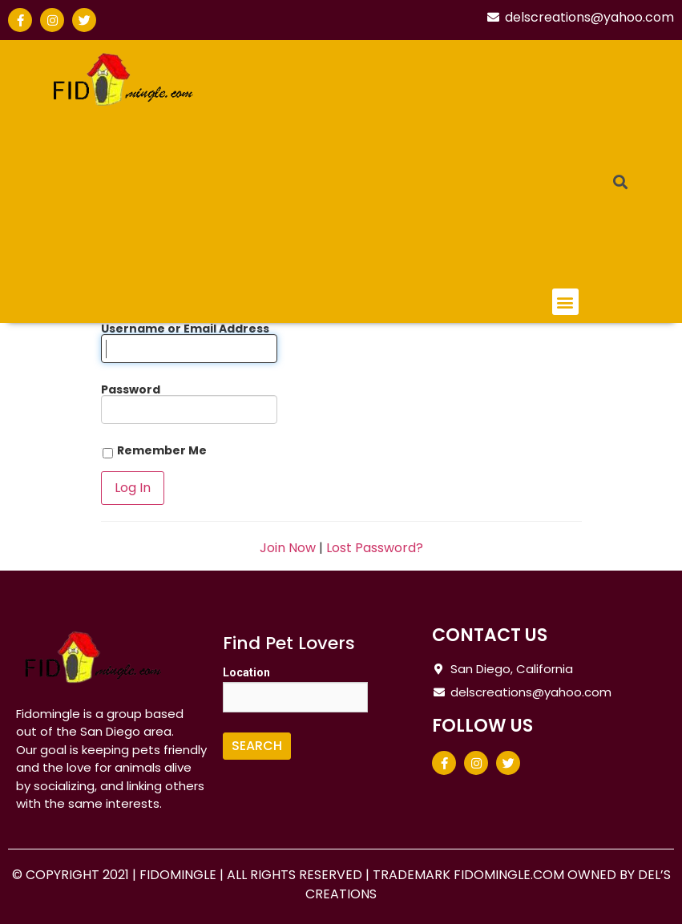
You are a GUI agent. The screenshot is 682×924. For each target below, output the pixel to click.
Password (130, 389)
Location (246, 672)
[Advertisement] (416, 168)
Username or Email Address (185, 328)
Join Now (288, 548)
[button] (565, 301)
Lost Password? (374, 548)
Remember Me (154, 451)
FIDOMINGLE (179, 874)
